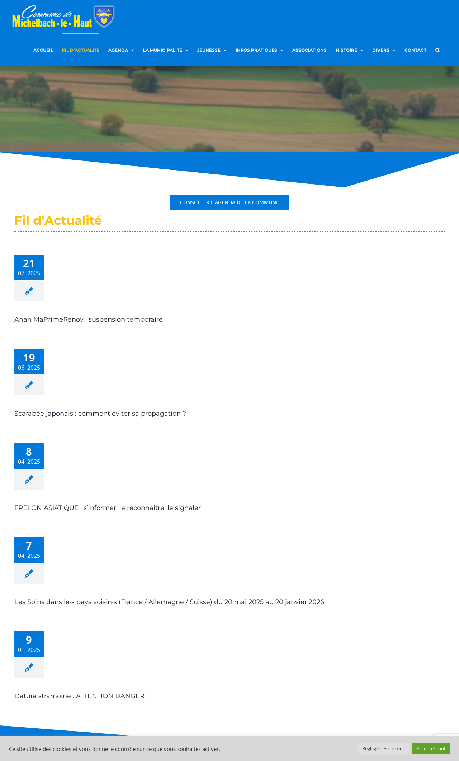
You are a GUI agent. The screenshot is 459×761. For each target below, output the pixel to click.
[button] (437, 49)
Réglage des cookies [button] (383, 748)
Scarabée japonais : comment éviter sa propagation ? (100, 413)
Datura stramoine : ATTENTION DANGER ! (81, 696)
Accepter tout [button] (431, 748)
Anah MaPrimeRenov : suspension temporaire (88, 319)
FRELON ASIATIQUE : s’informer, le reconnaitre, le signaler (107, 508)
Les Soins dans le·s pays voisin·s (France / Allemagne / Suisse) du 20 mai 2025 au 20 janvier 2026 (169, 602)
